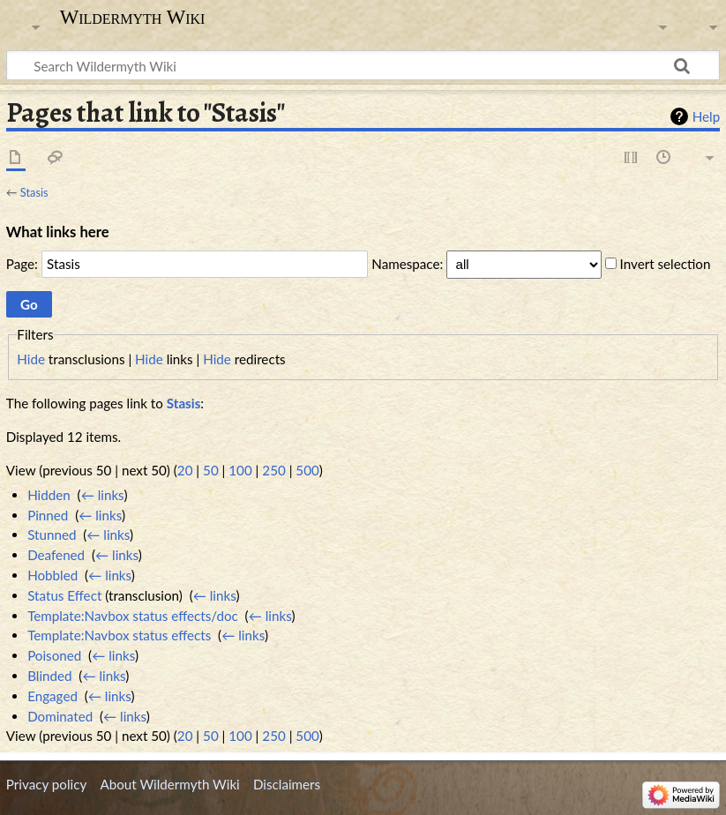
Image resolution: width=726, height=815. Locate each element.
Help (706, 116)
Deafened (56, 555)
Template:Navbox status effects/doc (132, 616)
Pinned (47, 515)
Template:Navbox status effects (119, 635)
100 (239, 470)
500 (307, 470)
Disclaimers (286, 784)
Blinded (49, 676)
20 (185, 470)
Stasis (34, 192)
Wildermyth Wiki (133, 18)
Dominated (60, 716)
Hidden (49, 495)
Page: (22, 264)
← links (102, 495)
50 (211, 470)
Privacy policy (46, 784)
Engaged (52, 696)
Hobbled (52, 575)
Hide (31, 359)
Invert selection (665, 264)
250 (273, 470)
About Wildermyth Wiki (169, 784)
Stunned (51, 534)
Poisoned (54, 655)
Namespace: (407, 264)
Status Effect (64, 595)
